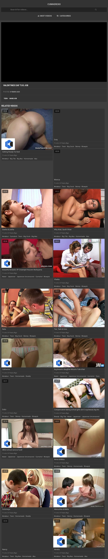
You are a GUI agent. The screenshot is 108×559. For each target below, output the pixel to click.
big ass (20, 159)
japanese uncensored (25, 277)
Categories (64, 16)
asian (4, 277)
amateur (5, 159)
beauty (56, 417)
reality (28, 376)
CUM (54, 4)
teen (6, 98)
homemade (28, 159)
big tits (13, 159)
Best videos (45, 16)
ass (35, 159)
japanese (11, 277)
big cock (70, 146)
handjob (13, 98)
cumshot (13, 236)
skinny (77, 146)
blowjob (85, 146)
